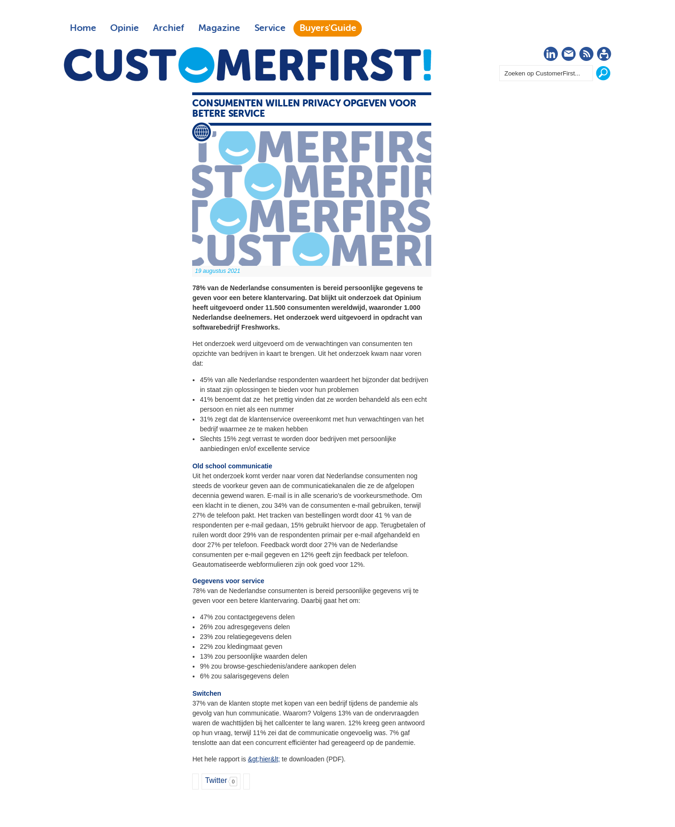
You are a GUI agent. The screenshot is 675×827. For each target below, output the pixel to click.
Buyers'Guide (328, 28)
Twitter (216, 780)
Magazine (219, 28)
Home (83, 28)
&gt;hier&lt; (264, 759)
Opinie (124, 28)
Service (269, 28)
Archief (168, 28)
